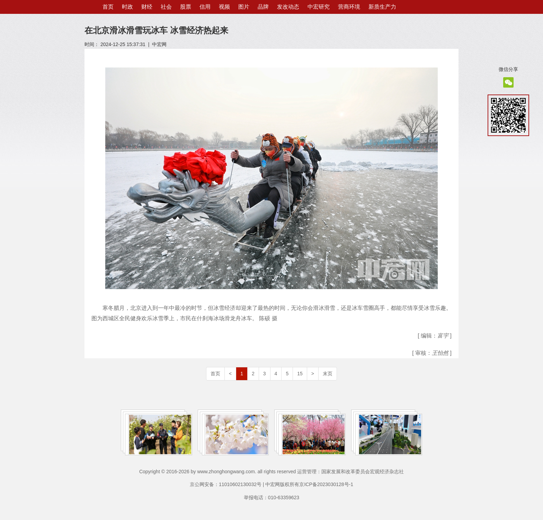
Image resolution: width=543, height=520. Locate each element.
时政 (127, 7)
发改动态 (288, 7)
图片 (243, 7)
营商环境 (349, 7)
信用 (205, 7)
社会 (166, 7)
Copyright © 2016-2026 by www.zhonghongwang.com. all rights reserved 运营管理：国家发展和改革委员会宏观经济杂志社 (271, 471)
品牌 (263, 7)
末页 (327, 373)
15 (300, 373)
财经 (146, 7)
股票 (185, 7)
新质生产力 (382, 7)
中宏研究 (319, 7)
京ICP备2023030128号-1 (326, 484)
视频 (224, 7)
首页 (108, 7)
